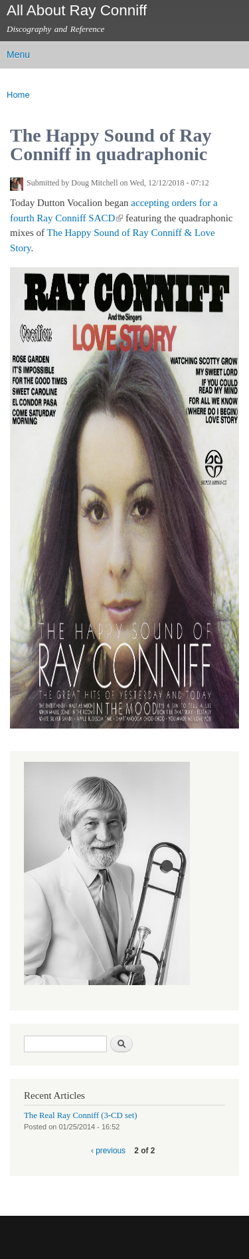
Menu (18, 54)
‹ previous (108, 1150)
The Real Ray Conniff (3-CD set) (80, 1115)
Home (18, 95)
